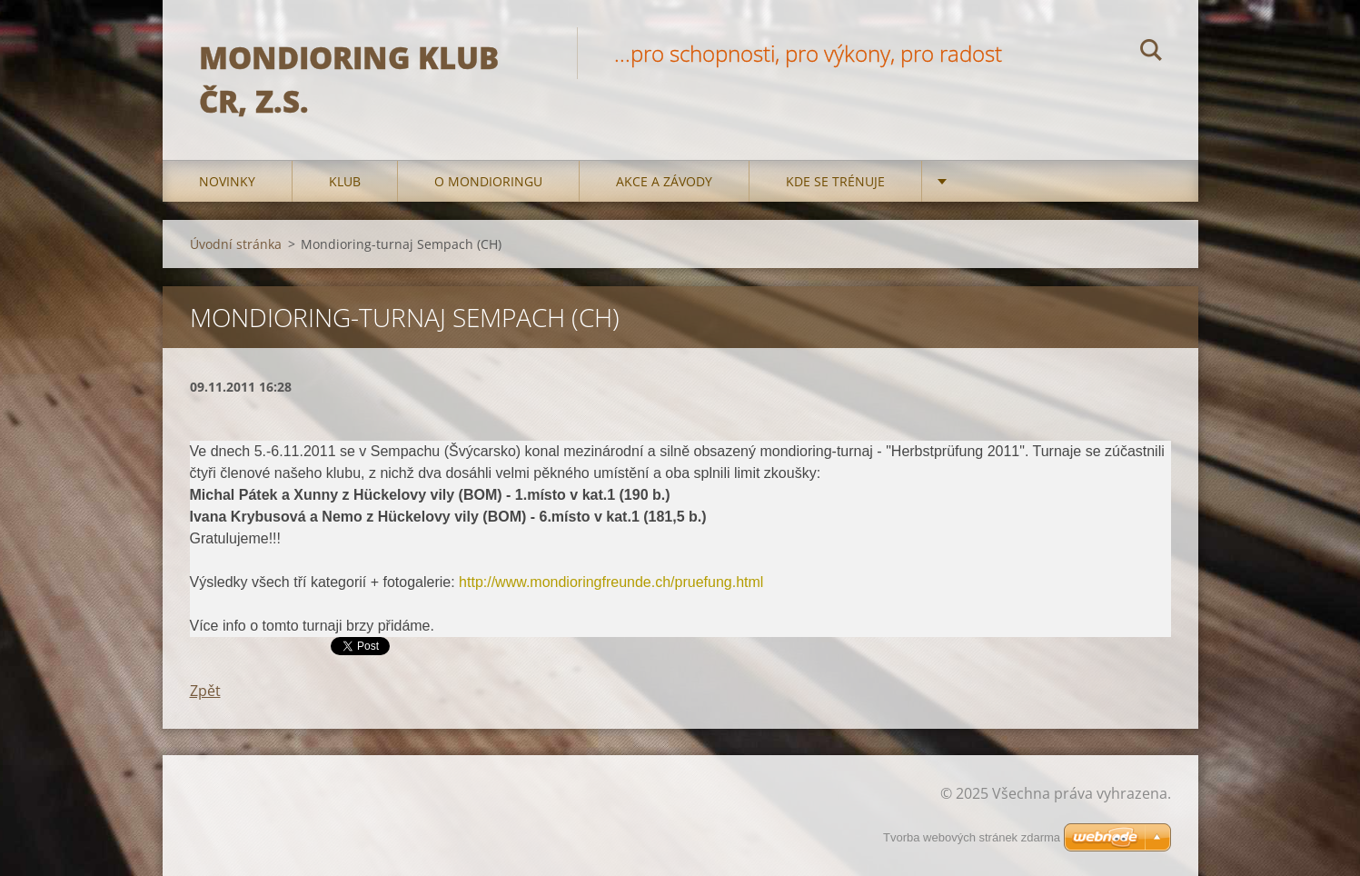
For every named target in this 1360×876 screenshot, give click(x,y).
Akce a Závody (664, 181)
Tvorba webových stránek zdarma (971, 837)
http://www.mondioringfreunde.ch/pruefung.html (611, 582)
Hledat (1151, 52)
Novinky (227, 181)
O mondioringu (488, 181)
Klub (345, 181)
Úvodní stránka (236, 244)
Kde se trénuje (835, 181)
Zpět (205, 691)
